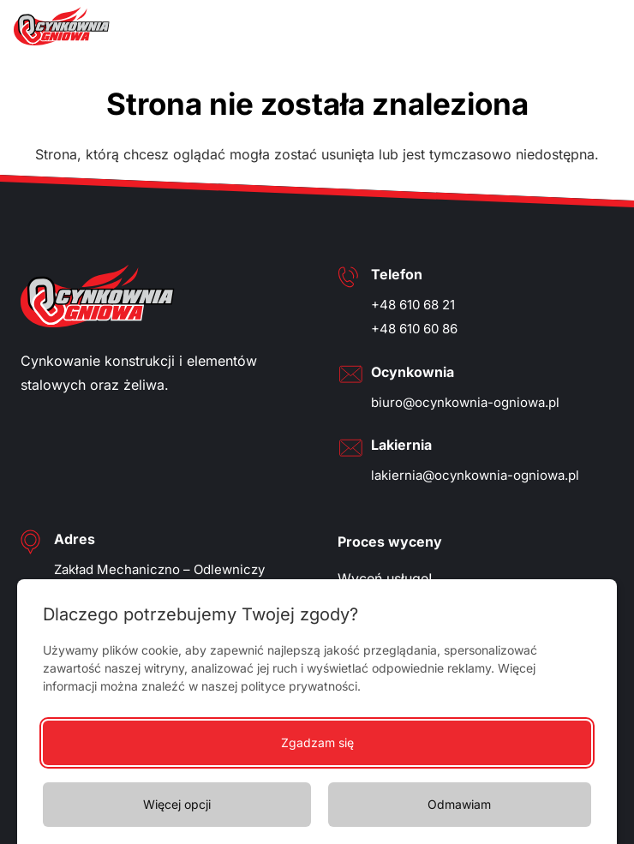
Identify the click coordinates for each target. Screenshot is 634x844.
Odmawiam (459, 804)
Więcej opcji (177, 804)
